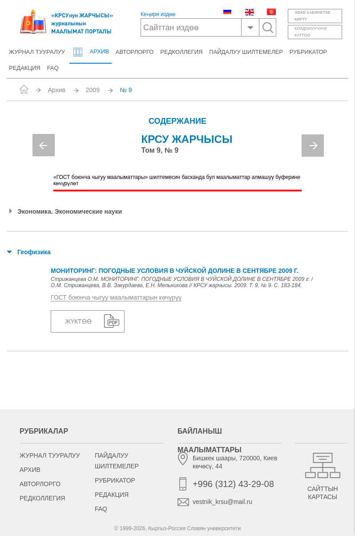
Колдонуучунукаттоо (310, 31)
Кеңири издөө (158, 14)
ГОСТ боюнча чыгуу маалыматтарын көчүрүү (116, 297)
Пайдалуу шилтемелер (246, 52)
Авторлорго (135, 52)
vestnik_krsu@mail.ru (222, 501)
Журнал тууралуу (37, 52)
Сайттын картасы (322, 492)
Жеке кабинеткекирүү (312, 15)
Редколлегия (181, 52)
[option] (177, 148)
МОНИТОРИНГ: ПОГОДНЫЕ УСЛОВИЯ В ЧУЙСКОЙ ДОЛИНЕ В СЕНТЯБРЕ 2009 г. (175, 270)
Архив (90, 52)
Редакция (24, 68)
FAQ (53, 68)
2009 (93, 89)
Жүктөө (78, 321)
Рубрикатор (308, 52)
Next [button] (313, 145)
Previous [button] (43, 145)
